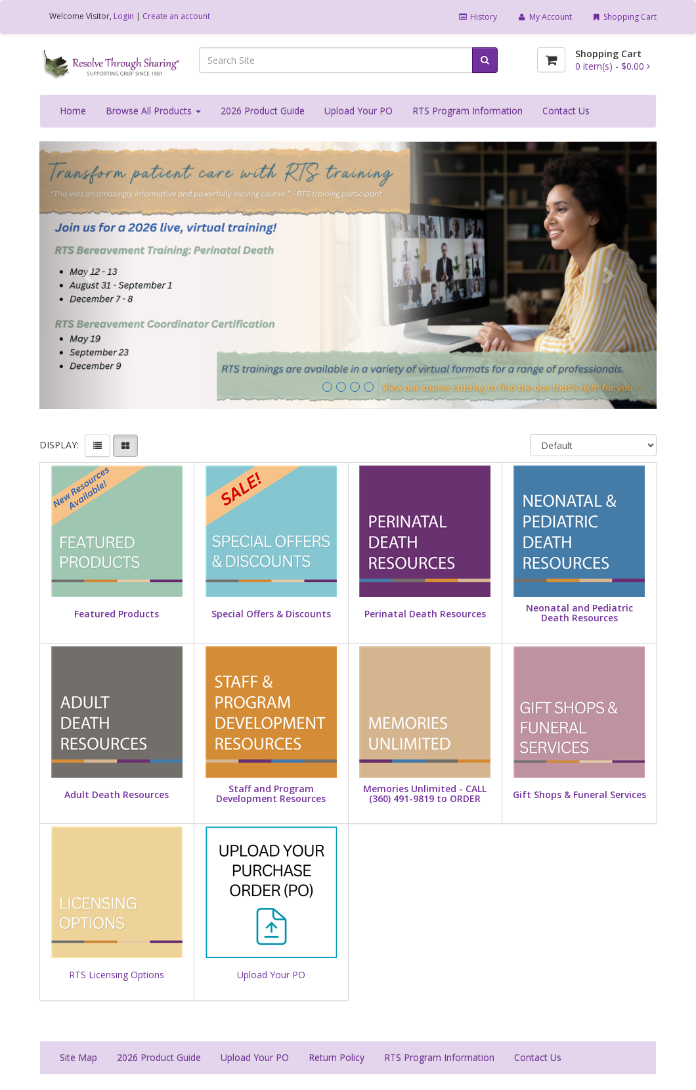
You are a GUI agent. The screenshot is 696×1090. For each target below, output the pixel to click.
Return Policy (336, 1057)
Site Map (78, 1057)
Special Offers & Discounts (271, 614)
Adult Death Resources (116, 794)
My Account (544, 16)
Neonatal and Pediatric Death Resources (579, 613)
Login (124, 16)
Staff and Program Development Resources (271, 794)
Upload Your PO (358, 111)
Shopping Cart (624, 16)
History (477, 16)
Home (73, 111)
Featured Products (116, 614)
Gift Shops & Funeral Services (579, 794)
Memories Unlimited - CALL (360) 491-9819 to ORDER (425, 794)
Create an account (176, 16)
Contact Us (566, 111)
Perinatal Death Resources (425, 614)
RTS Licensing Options (116, 975)
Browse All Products (153, 111)
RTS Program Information (467, 111)
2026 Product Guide (263, 111)
